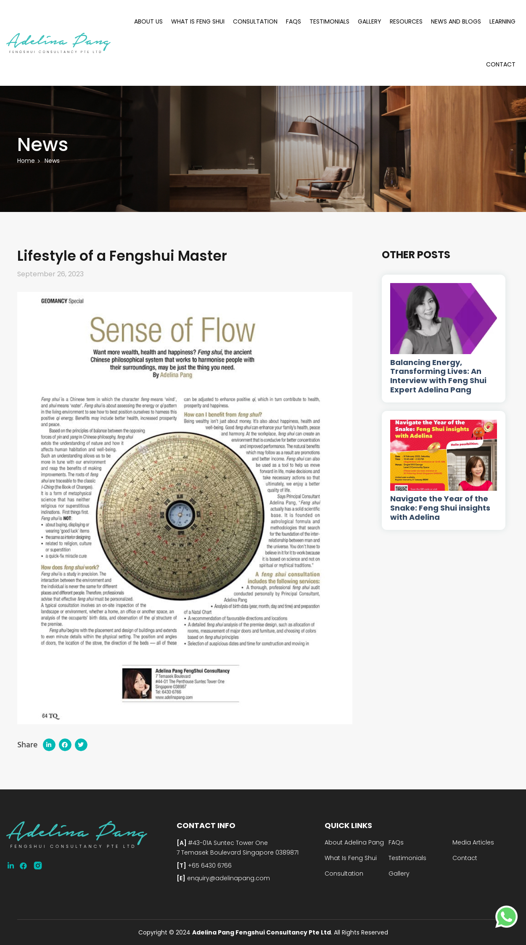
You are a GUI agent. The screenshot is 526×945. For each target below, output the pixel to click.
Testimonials (329, 21)
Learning (502, 21)
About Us (148, 21)
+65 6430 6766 (209, 865)
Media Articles (473, 842)
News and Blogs (456, 21)
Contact (500, 64)
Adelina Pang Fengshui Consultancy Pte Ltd (261, 932)
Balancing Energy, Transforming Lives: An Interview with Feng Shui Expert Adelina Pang (438, 376)
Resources (406, 21)
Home (26, 160)
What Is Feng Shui (198, 21)
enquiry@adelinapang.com (227, 878)
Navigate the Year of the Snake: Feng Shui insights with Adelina (440, 507)
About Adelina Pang (354, 842)
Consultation (255, 21)
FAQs (293, 21)
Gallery (369, 21)
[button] (49, 745)
